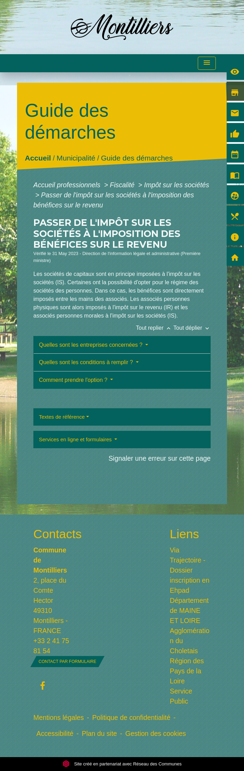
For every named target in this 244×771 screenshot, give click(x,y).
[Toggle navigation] (207, 63)
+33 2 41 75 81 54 (51, 646)
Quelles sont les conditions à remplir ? (87, 362)
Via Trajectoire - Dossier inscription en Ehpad (190, 570)
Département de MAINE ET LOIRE (189, 610)
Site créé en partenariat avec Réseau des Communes (122, 763)
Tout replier (154, 328)
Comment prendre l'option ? (74, 380)
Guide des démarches (137, 158)
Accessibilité (55, 733)
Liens (184, 534)
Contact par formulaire (67, 661)
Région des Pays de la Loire (187, 671)
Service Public (181, 696)
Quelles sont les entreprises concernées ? (91, 345)
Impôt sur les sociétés (176, 185)
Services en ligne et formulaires (76, 439)
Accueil (38, 158)
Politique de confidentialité (131, 717)
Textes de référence (62, 417)
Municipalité (76, 158)
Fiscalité (123, 185)
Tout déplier (192, 328)
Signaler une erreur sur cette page (159, 458)
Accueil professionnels (67, 185)
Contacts (53, 534)
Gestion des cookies (155, 733)
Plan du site (99, 733)
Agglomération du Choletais (190, 641)
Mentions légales (58, 717)
